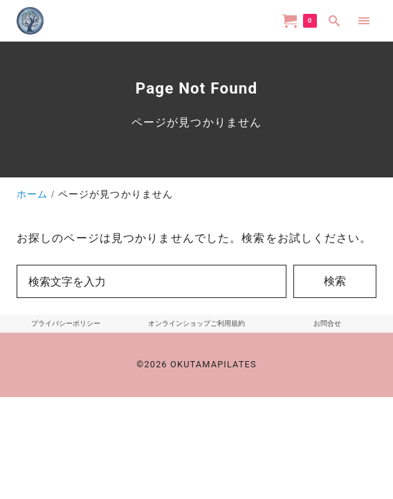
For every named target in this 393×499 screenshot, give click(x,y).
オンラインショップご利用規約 (196, 323)
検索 (335, 281)
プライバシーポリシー (65, 323)
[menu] (364, 20)
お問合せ (327, 323)
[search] (334, 20)
